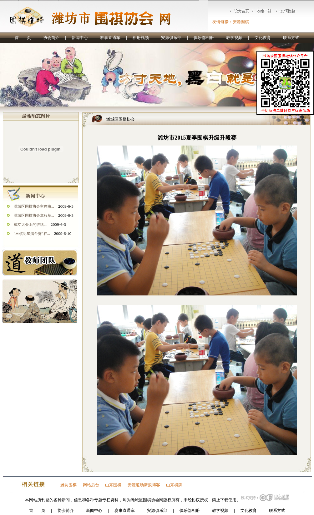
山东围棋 (113, 485)
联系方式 (291, 37)
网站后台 (91, 485)
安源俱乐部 (171, 37)
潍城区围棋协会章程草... (34, 215)
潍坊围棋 (68, 485)
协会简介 (51, 37)
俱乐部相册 (204, 37)
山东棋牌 (174, 485)
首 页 (23, 37)
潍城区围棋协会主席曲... (34, 206)
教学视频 (234, 37)
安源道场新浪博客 (144, 485)
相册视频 (141, 37)
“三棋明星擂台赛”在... (32, 233)
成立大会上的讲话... (30, 224)
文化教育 (263, 37)
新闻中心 (80, 37)
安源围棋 (241, 21)
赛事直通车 (110, 37)
